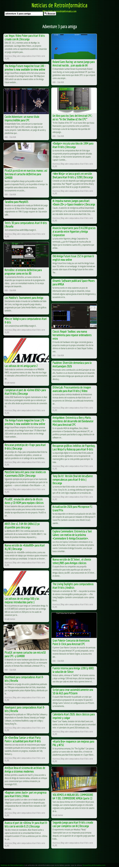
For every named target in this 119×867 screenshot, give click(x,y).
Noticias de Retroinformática (59, 5)
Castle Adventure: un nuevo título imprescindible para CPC (22, 118)
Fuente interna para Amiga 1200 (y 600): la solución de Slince (73, 669)
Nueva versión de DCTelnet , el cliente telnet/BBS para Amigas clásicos (72, 561)
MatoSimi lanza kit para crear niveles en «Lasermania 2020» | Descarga (25, 473)
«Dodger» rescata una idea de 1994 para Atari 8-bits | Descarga (73, 145)
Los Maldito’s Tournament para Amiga (24, 297)
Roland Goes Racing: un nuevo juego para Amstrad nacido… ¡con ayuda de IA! (74, 63)
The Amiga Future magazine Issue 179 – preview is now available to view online (25, 422)
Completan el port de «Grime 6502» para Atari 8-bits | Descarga (25, 391)
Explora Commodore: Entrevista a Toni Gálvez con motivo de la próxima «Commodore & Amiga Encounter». (72, 534)
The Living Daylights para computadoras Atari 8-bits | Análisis (73, 585)
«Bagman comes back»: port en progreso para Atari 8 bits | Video (25, 794)
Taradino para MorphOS (16, 201)
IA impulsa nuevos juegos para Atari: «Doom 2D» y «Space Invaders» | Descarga (74, 202)
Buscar (50, 13)
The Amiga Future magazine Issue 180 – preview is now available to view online (25, 67)
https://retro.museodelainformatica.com (59, 11)
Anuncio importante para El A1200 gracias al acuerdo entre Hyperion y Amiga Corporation (74, 231)
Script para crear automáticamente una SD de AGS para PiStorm (73, 691)
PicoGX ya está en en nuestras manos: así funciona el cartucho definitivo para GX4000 (26, 174)
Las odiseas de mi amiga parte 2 (21, 366)
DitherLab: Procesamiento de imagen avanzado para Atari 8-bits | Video (72, 389)
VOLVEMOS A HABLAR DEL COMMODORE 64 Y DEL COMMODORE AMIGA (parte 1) (73, 796)
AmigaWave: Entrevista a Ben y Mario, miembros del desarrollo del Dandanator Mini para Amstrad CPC (73, 421)
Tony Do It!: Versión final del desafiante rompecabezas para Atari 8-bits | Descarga (73, 479)
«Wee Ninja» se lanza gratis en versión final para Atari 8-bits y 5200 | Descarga (73, 175)
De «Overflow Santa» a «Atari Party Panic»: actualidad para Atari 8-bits (23, 739)
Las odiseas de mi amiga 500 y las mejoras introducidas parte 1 (22, 600)
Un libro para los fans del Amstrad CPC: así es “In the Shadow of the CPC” (72, 117)
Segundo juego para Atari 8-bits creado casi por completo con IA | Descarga (73, 824)
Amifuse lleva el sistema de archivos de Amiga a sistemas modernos (25, 769)
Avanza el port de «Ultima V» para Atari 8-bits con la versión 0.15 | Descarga (26, 824)
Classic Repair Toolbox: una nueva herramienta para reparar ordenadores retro (72, 335)
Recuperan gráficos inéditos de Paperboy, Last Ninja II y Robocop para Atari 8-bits (74, 447)
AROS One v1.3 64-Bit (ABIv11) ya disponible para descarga (22, 525)
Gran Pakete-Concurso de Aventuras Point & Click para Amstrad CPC (71, 642)
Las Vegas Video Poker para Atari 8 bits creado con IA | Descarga (25, 37)
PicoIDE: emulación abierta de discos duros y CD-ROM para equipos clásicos (24, 500)
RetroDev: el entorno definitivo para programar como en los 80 (23, 271)
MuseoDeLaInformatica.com (94, 865)
